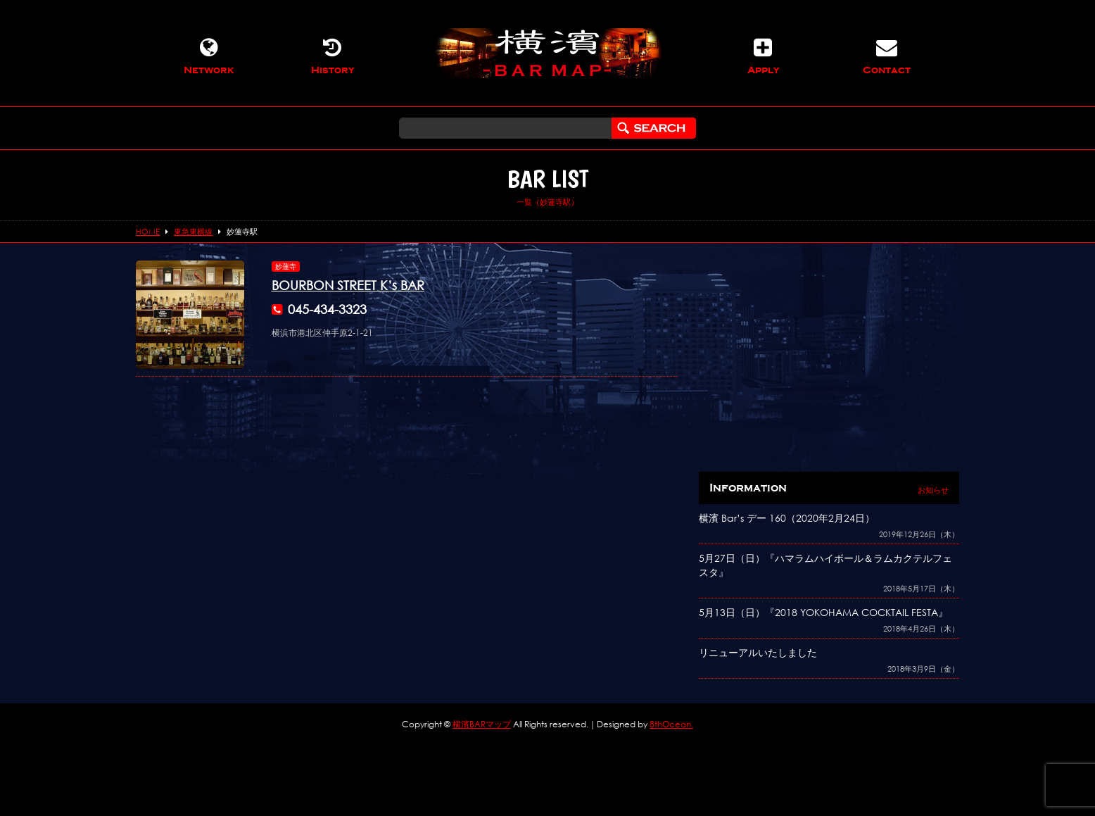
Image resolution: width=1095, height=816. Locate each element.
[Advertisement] (829, 359)
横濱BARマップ (481, 724)
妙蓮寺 (285, 266)
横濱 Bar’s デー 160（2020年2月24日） (787, 518)
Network (209, 56)
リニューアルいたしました (758, 652)
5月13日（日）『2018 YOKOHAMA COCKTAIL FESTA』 (823, 612)
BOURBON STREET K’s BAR (348, 285)
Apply (763, 56)
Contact (886, 56)
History (332, 56)
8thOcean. (671, 724)
